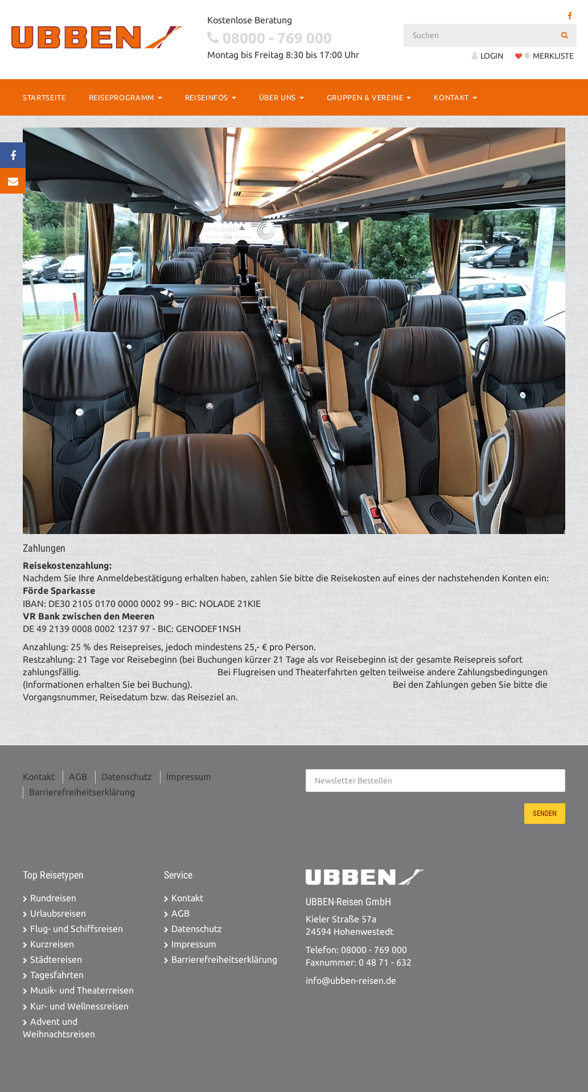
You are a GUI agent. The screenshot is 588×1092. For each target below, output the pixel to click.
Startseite (44, 97)
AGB (78, 777)
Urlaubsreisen (58, 913)
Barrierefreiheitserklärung (82, 792)
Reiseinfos (210, 97)
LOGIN (487, 55)
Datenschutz (126, 777)
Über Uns (281, 97)
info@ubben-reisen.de (351, 981)
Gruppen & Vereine (369, 97)
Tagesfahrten (57, 975)
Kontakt (455, 97)
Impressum (188, 777)
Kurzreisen (52, 944)
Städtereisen (56, 959)
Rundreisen (53, 898)
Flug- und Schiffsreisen (76, 929)
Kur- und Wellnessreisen (79, 1006)
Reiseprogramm (125, 97)
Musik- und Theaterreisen (82, 990)
